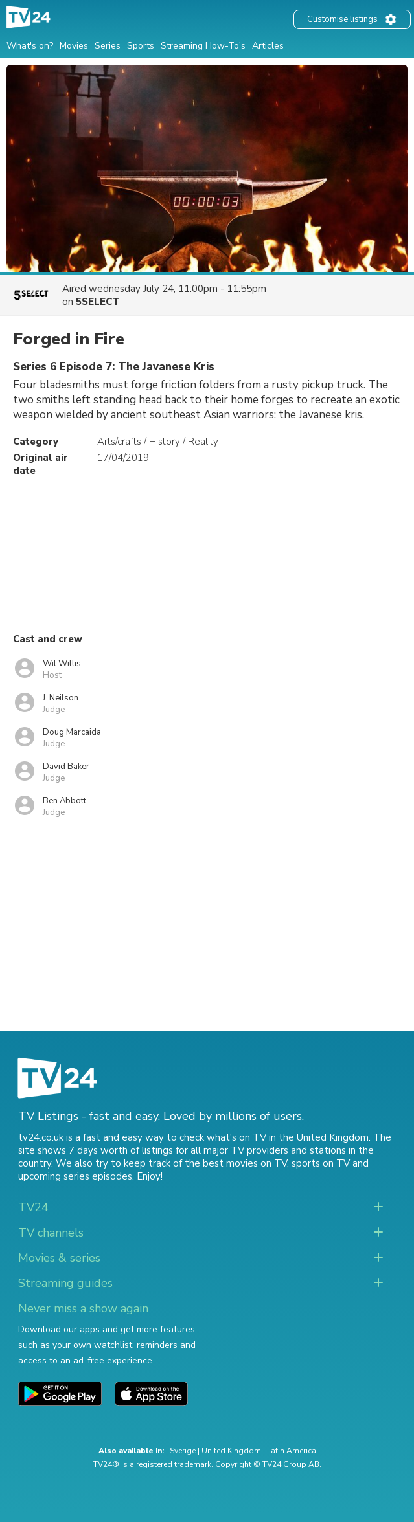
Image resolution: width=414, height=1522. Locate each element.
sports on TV (321, 1163)
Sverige (183, 1451)
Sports (140, 45)
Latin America (291, 1451)
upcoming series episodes (75, 1176)
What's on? (29, 45)
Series (108, 45)
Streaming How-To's (203, 45)
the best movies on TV (236, 1163)
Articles (268, 45)
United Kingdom (231, 1451)
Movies (74, 45)
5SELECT (97, 301)
